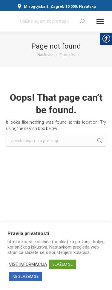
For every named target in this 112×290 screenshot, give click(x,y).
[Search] (52, 21)
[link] (82, 21)
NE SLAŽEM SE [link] (26, 276)
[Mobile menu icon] (100, 21)
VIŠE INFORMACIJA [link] (28, 264)
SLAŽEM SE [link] (62, 264)
